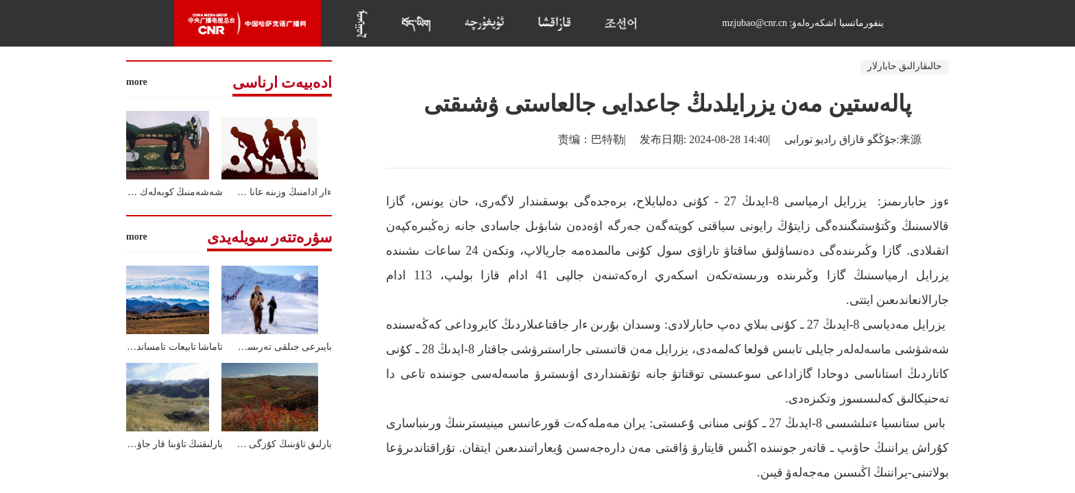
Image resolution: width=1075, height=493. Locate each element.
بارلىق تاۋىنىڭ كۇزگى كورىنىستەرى (264, 444)
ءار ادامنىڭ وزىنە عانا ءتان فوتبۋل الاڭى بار (249, 192)
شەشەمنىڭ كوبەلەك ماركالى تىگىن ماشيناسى (130, 192)
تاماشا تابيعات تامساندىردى (170, 347)
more (136, 82)
